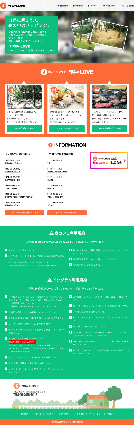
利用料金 (37, 414)
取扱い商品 (63, 414)
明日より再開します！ (56, 197)
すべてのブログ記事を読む (67, 212)
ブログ (110, 414)
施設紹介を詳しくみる (24, 128)
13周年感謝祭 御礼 (12, 180)
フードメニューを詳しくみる (67, 128)
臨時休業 (50, 188)
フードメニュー (95, 414)
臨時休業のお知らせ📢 (14, 163)
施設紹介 (25, 414)
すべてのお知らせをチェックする (24, 212)
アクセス (50, 414)
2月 (48, 163)
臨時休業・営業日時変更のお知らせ (19, 197)
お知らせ (50, 205)
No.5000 (50, 180)
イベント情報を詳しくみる (109, 128)
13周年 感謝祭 (11, 188)
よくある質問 (78, 414)
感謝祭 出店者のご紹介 (57, 171)
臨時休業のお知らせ (12, 171)
